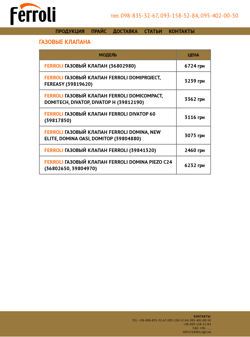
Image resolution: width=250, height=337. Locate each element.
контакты (182, 31)
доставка (125, 31)
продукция (70, 31)
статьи (153, 31)
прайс (98, 31)
